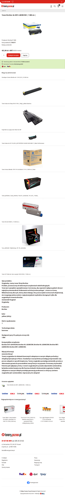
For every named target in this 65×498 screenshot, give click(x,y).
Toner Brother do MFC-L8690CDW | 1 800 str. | (19, 385)
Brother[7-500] (12, 40)
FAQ (3, 465)
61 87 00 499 (6, 2)
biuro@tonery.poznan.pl (8, 450)
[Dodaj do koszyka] (13, 55)
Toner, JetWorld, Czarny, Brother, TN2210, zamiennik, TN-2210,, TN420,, (20, 195)
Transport (37, 465)
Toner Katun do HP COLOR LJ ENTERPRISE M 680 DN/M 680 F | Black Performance (23, 143)
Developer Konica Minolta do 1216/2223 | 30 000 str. (15, 77)
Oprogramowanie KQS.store (27, 493)
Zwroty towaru (6, 467)
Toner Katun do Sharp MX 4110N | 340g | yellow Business (16, 103)
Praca (35, 458)
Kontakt (4, 462)
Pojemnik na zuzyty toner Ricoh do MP (11, 129)
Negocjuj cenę (38, 462)
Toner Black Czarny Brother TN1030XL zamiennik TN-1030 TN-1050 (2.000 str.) (9, 419)
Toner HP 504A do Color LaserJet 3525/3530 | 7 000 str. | (16, 274)
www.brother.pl (7, 354)
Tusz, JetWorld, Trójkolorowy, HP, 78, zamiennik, (14, 248)
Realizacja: (40, 493)
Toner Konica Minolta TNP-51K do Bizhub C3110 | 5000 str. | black (18, 169)
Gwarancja (37, 460)
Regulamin (5, 460)
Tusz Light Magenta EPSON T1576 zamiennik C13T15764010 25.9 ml (46, 419)
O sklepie (4, 458)
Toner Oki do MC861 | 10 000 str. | (10, 222)
